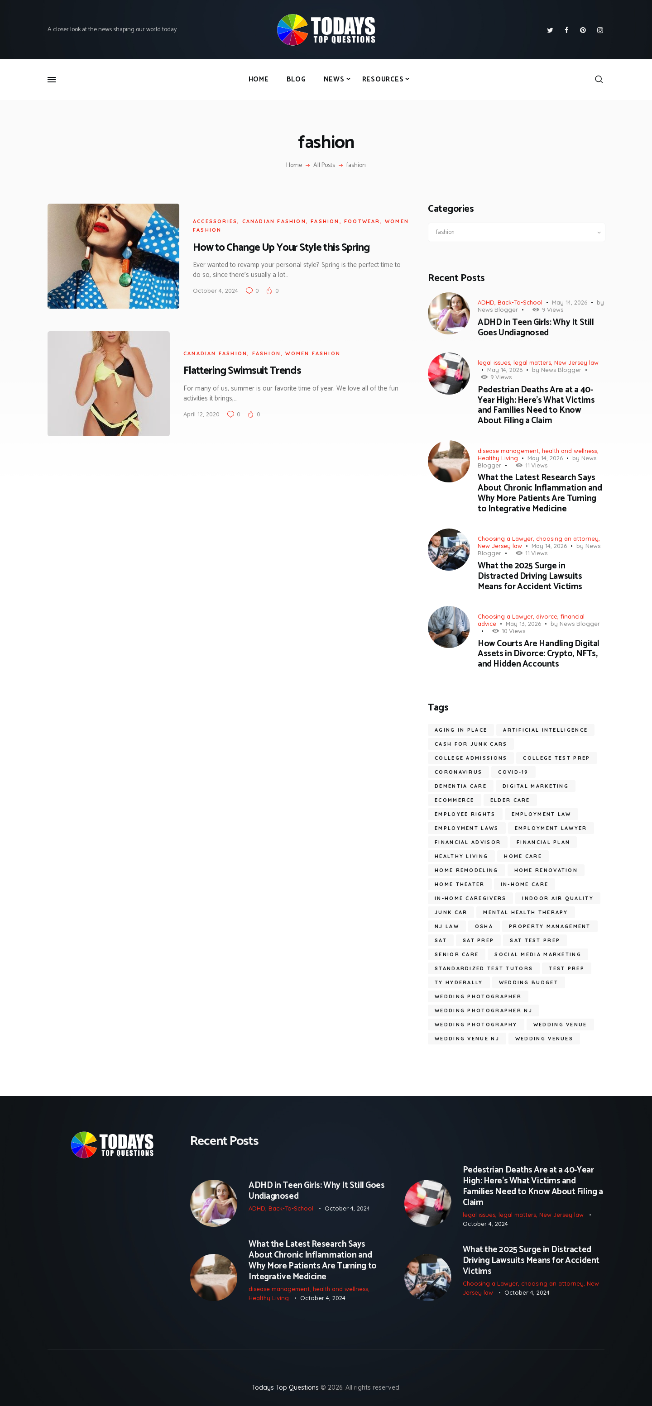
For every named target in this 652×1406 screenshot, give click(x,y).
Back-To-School (520, 302)
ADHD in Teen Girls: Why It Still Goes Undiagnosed (536, 328)
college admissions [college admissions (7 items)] (471, 758)
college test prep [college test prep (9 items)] (556, 758)
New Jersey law (576, 362)
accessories (215, 221)
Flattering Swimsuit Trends (242, 371)
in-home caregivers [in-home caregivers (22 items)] (470, 898)
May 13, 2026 (523, 623)
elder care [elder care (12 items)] (510, 800)
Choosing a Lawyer (505, 538)
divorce (546, 616)
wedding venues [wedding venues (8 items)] (544, 1038)
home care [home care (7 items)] (523, 856)
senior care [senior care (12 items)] (457, 954)
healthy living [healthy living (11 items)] (461, 856)
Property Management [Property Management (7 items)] (550, 926)
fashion (325, 221)
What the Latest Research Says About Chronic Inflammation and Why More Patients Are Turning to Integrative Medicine (540, 493)
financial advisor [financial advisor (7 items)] (468, 842)
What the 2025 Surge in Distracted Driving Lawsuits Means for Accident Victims (530, 576)
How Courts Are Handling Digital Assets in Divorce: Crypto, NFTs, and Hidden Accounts (538, 654)
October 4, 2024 (215, 290)
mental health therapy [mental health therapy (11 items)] (525, 912)
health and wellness (569, 450)
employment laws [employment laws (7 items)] (467, 828)
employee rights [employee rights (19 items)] (465, 814)
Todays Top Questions (285, 1387)
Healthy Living (498, 458)
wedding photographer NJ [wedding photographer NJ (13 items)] (483, 1010)
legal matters (532, 362)
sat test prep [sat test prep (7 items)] (535, 940)
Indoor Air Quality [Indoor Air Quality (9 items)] (557, 898)
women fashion (312, 353)
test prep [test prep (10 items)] (567, 968)
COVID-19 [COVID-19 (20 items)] (513, 772)
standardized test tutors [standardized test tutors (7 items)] (484, 968)
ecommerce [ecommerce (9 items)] (455, 800)
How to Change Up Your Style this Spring (281, 248)
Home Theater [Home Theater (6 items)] (460, 884)
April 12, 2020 (201, 414)
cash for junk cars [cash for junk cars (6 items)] (471, 744)
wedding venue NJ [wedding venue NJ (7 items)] (467, 1038)
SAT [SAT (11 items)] (441, 940)
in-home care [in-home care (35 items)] (525, 884)
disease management (508, 450)
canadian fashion (274, 221)
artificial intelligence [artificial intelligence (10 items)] (545, 730)
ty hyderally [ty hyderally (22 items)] (459, 982)
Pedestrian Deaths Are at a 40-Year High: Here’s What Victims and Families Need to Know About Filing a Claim (536, 405)
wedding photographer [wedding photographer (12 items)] (478, 996)
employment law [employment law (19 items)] (541, 814)
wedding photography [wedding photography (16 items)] (476, 1024)
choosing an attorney (567, 538)
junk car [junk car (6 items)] (451, 912)
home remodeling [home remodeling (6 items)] (467, 870)
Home (294, 166)
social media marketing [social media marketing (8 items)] (537, 954)
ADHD (486, 302)
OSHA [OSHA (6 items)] (484, 926)
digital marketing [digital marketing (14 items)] (536, 786)
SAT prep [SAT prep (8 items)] (478, 940)
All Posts (324, 165)
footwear (362, 221)
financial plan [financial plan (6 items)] (543, 842)
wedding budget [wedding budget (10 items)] (528, 982)
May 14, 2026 (569, 302)
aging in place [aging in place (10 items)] (461, 730)
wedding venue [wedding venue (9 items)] (560, 1024)
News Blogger (498, 309)
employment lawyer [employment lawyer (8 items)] (551, 828)
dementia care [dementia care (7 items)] (461, 786)
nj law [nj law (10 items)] (447, 926)
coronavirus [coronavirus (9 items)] (458, 772)
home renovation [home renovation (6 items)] (546, 870)
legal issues (494, 362)
